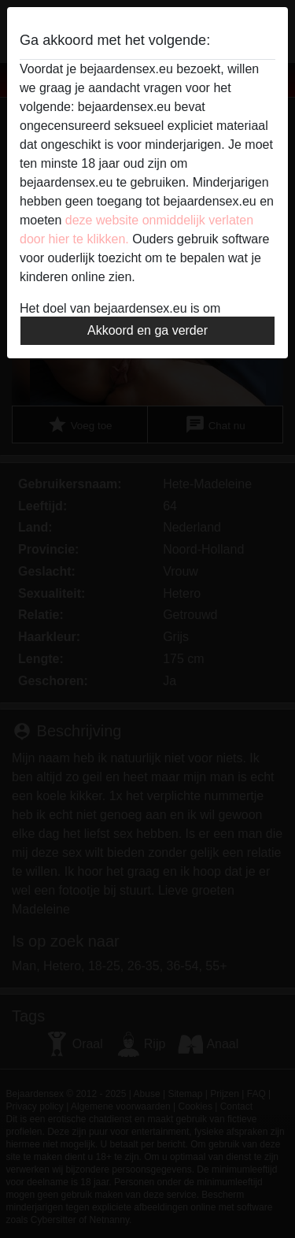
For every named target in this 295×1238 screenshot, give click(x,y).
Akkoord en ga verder (147, 330)
